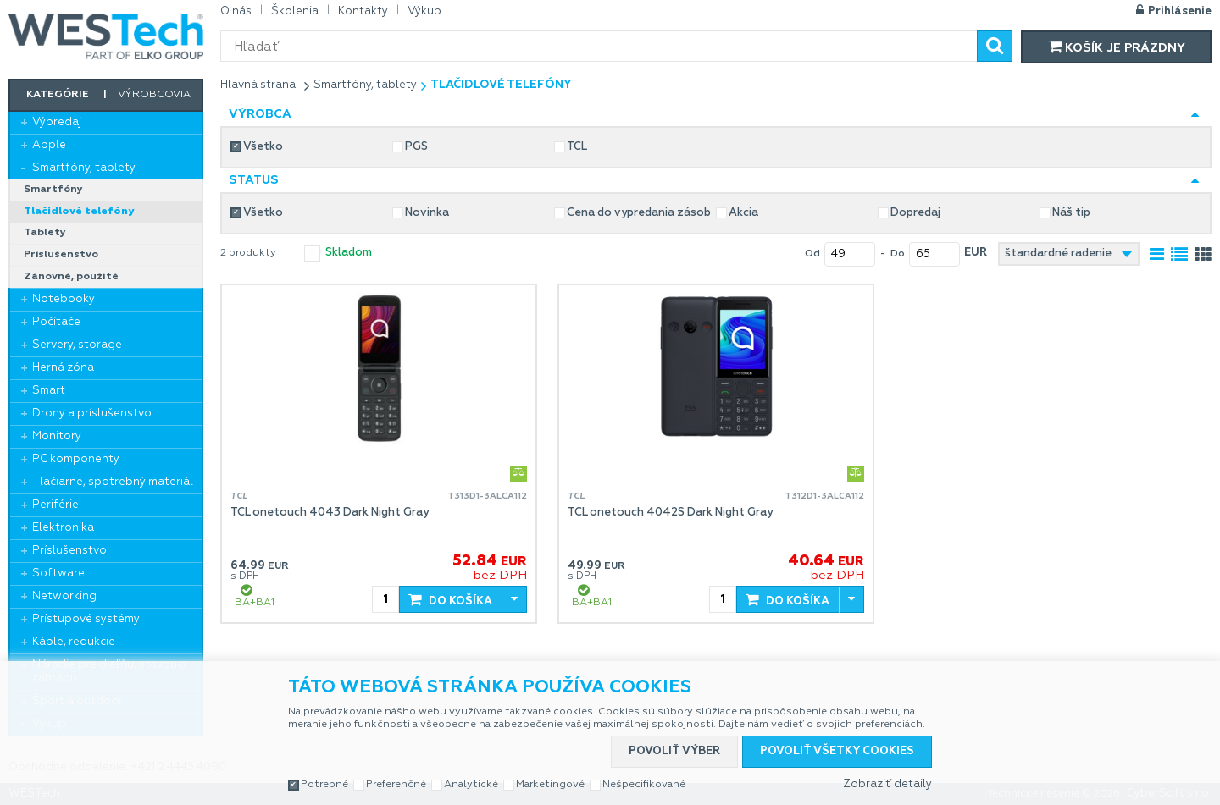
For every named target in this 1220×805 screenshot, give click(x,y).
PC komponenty (75, 459)
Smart (48, 390)
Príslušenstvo (61, 255)
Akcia (743, 212)
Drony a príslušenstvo (92, 413)
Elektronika (63, 527)
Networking (64, 596)
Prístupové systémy (86, 619)
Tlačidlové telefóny (79, 212)
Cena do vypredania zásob (639, 212)
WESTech (105, 36)
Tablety (45, 233)
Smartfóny (53, 190)
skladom (348, 252)
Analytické (471, 785)
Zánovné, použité (71, 277)
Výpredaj (56, 122)
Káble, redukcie (73, 642)
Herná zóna (63, 367)
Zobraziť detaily (887, 784)
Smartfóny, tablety (84, 168)
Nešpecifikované (643, 785)
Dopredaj (915, 212)
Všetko (263, 146)
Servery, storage (77, 344)
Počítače (56, 322)
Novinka (427, 212)
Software (58, 573)
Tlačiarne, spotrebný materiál (112, 482)
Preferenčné (396, 785)
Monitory (56, 436)
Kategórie (57, 95)
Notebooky (63, 299)
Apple (49, 145)
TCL (577, 146)
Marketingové (550, 785)
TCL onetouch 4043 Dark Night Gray (329, 512)
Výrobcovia (154, 95)
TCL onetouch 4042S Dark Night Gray (670, 512)
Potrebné (324, 785)
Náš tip (1071, 212)
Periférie (55, 504)
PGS (416, 146)
